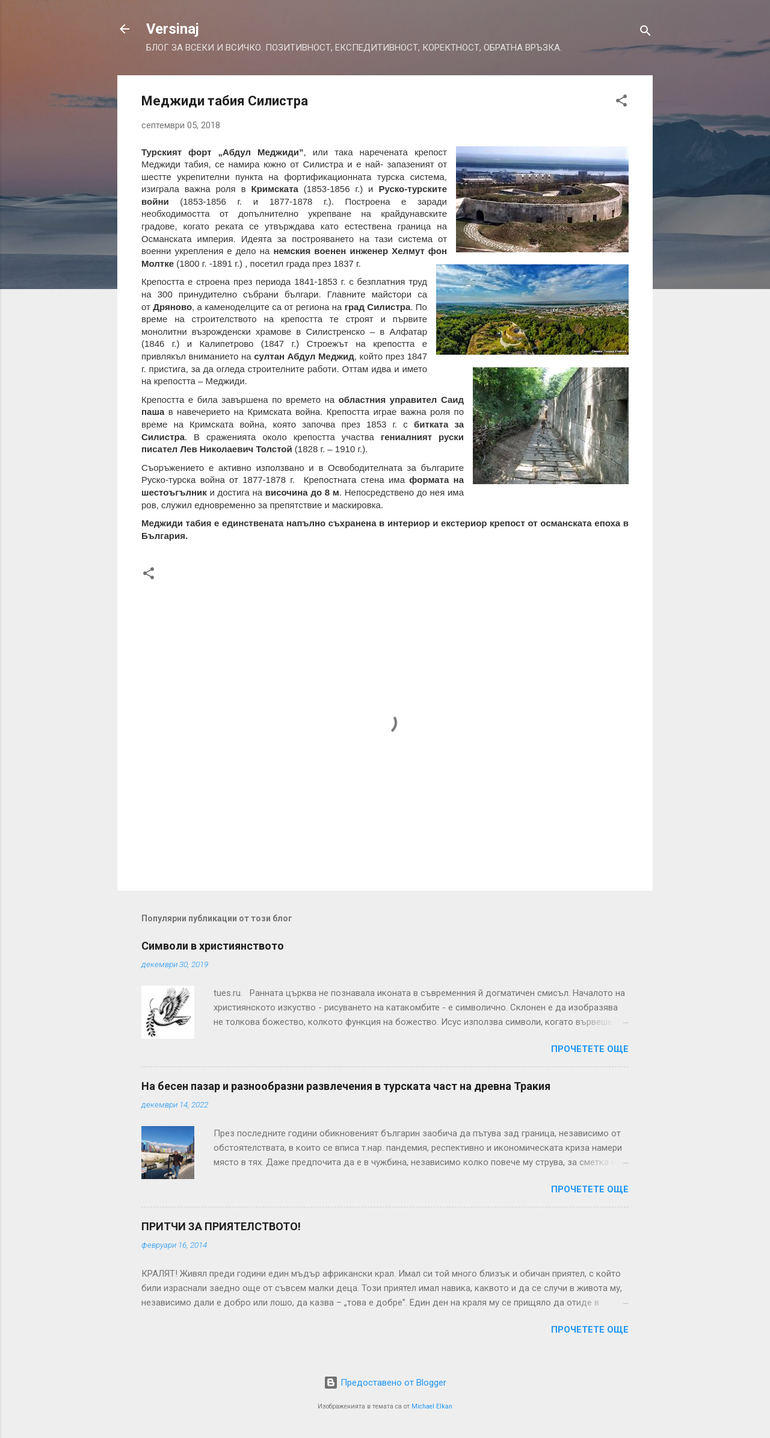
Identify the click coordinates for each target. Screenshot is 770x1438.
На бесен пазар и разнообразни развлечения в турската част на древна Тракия (345, 1086)
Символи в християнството (212, 945)
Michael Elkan (431, 1406)
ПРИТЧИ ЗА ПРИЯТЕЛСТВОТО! (221, 1226)
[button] (621, 102)
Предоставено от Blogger (385, 1382)
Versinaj (172, 28)
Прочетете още (590, 1049)
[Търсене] (645, 32)
